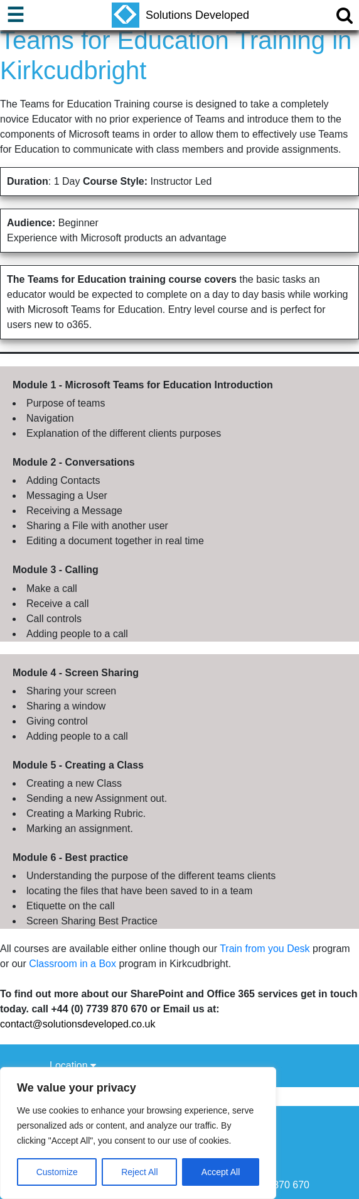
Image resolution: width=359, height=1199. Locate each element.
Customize (57, 1172)
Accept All (220, 1172)
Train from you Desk (264, 948)
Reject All (139, 1172)
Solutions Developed (180, 15)
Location (73, 1065)
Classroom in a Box (72, 963)
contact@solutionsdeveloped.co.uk (78, 1024)
